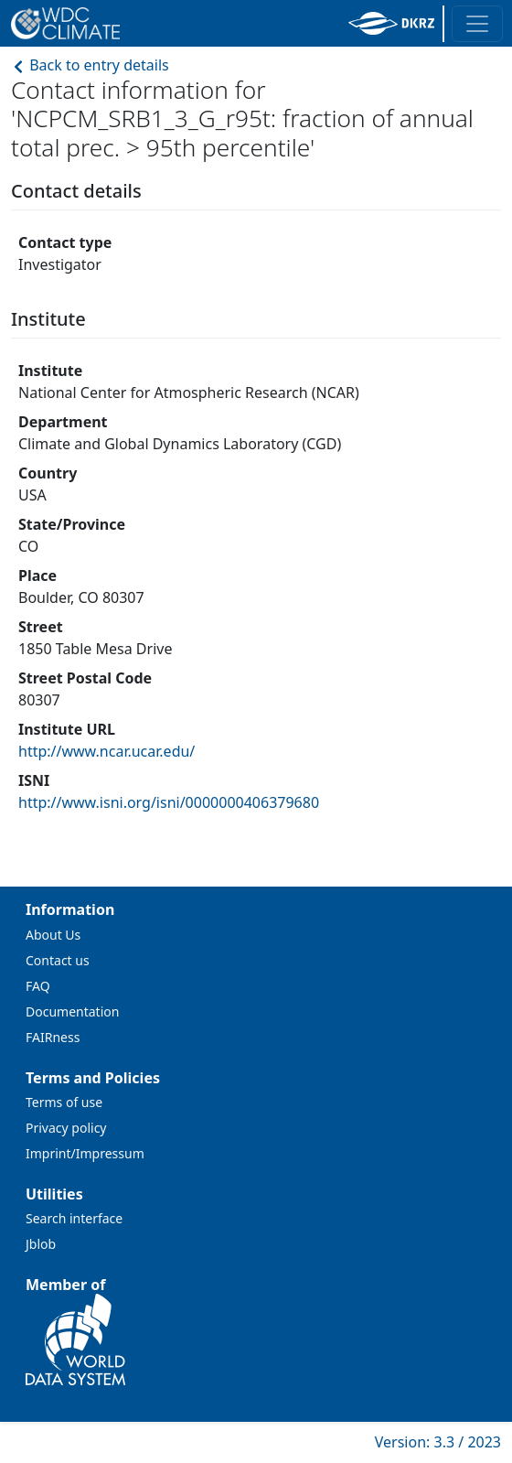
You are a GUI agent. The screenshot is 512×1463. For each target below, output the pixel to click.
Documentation (72, 1011)
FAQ (38, 986)
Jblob (41, 1244)
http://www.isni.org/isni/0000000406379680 (168, 802)
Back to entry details (90, 65)
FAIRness (53, 1037)
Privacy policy (66, 1127)
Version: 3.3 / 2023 (438, 1442)
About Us (53, 934)
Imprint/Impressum (85, 1153)
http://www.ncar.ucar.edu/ (106, 751)
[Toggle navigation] (477, 23)
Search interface (74, 1218)
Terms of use (64, 1102)
